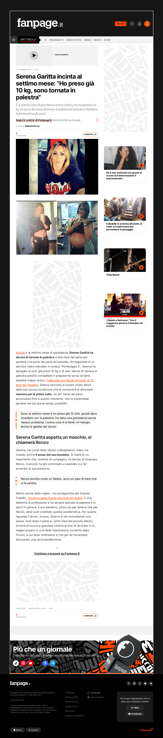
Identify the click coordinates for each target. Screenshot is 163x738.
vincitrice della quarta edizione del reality (55, 498)
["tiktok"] (16, 663)
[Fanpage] (20, 683)
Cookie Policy (71, 706)
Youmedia (69, 693)
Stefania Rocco (32, 126)
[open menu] (13, 40)
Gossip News (21, 608)
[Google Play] (33, 730)
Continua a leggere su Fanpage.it (57, 553)
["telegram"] (56, 663)
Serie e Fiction (74, 40)
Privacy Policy (72, 702)
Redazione (70, 711)
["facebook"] (48, 663)
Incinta (20, 352)
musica (97, 40)
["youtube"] (32, 663)
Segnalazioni (71, 697)
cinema (87, 40)
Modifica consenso (74, 716)
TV (45, 40)
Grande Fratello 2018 (37, 608)
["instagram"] (24, 663)
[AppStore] (17, 730)
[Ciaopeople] (146, 730)
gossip (107, 40)
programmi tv (56, 40)
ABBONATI (120, 24)
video (51, 608)
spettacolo (28, 39)
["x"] (40, 663)
